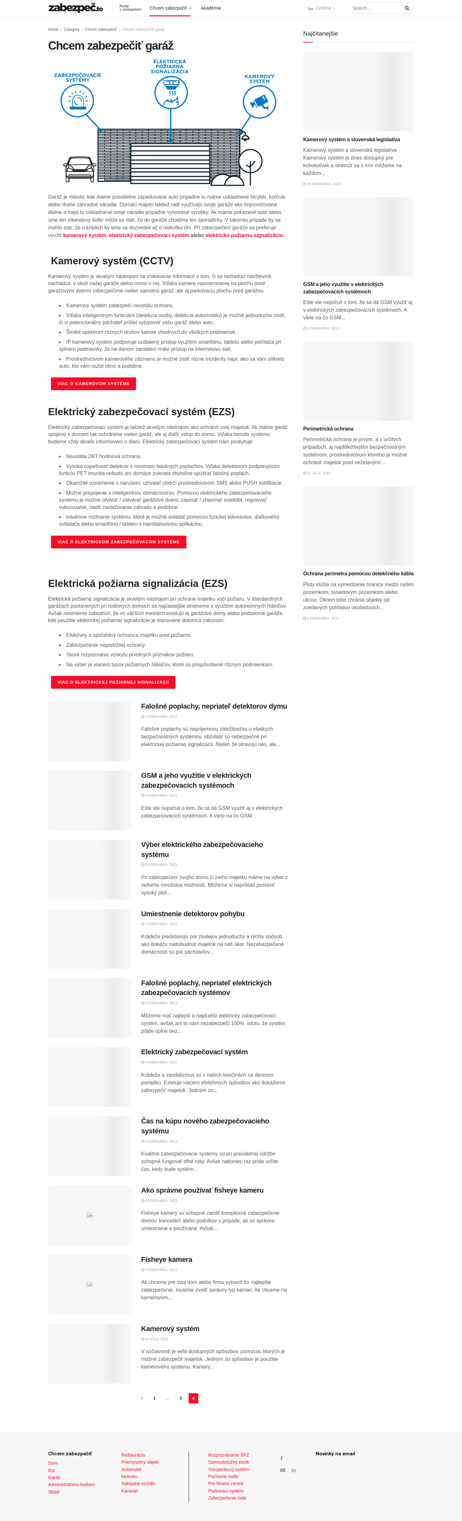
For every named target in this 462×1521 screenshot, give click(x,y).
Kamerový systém (170, 1329)
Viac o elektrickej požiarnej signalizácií (113, 682)
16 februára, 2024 (322, 184)
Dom (53, 1463)
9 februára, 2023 (159, 717)
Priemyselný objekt (140, 1462)
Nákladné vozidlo (138, 1483)
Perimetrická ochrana (328, 429)
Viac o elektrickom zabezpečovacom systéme (118, 541)
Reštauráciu (133, 1455)
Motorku (129, 1476)
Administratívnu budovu (71, 1484)
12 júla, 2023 (316, 473)
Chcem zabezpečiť (168, 8)
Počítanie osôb (223, 1476)
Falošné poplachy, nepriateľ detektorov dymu (214, 706)
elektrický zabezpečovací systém (149, 235)
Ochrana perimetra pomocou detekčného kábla (358, 573)
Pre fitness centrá (225, 1483)
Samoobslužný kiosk (228, 1462)
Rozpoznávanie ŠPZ (228, 1455)
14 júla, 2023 (154, 1339)
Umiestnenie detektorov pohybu (192, 914)
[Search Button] (406, 8)
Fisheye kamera (166, 1259)
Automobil (131, 1469)
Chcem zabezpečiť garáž (143, 29)
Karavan (129, 1490)
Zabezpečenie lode (227, 1497)
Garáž (54, 1477)
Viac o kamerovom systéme (93, 383)
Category (72, 29)
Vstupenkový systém (228, 1469)
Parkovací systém (226, 1490)
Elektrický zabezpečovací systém (194, 1052)
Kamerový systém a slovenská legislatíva (351, 139)
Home (53, 29)
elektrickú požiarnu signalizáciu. (245, 235)
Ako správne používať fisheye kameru (202, 1190)
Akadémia (211, 8)
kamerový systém (84, 235)
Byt (51, 1470)
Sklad (53, 1491)
